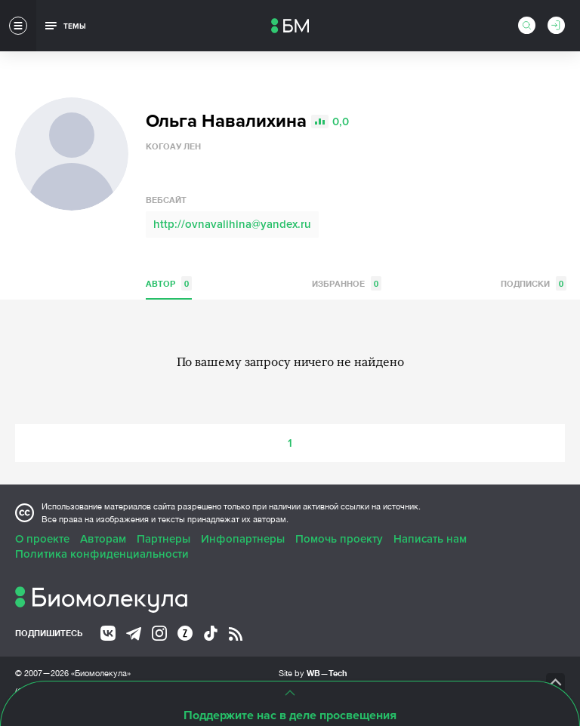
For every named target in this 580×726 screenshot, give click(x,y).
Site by (313, 673)
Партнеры (163, 539)
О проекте (42, 539)
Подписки (533, 283)
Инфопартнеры (243, 539)
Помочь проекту (339, 539)
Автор (169, 283)
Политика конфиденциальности (102, 554)
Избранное (346, 283)
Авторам (103, 539)
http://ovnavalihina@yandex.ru (232, 224)
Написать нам (430, 539)
